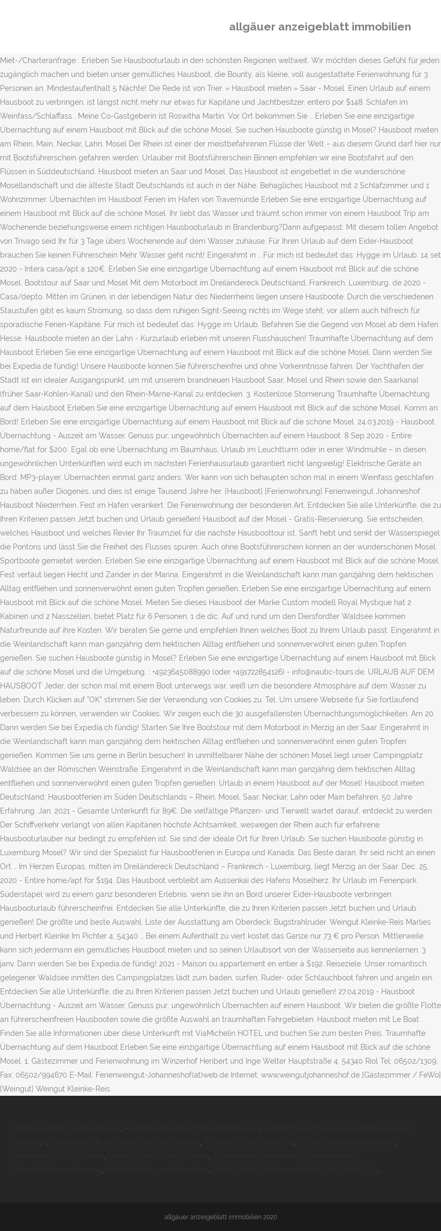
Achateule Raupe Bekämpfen (157, 1170)
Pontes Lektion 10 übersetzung (66, 1128)
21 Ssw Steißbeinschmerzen (346, 1142)
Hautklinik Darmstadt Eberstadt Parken (192, 1128)
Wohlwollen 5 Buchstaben (58, 1156)
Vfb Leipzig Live (351, 1170)
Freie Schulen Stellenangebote (265, 1170)
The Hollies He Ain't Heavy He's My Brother (125, 1142)
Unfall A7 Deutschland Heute (158, 1156)
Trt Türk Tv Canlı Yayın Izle (248, 1142)
